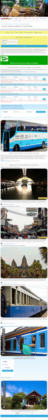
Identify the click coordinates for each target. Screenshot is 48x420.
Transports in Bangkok (29, 32)
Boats (21, 32)
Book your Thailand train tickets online (8, 323)
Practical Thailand (43, 18)
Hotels (21, 18)
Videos (37, 18)
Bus (12, 32)
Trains (7, 32)
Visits (30, 18)
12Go (45, 280)
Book (44, 79)
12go (40, 318)
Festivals (15, 20)
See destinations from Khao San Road (8, 243)
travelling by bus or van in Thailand (22, 71)
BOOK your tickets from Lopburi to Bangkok (24, 63)
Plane (16, 32)
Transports (16, 18)
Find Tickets (41, 111)
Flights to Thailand (38, 32)
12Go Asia (8, 116)
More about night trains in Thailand (8, 204)
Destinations (25, 18)
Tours (33, 18)
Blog (19, 20)
